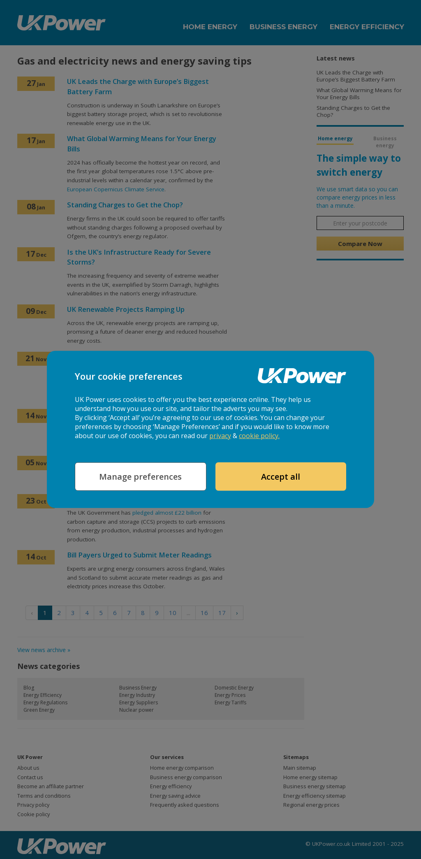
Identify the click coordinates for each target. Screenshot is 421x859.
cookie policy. (259, 435)
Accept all (280, 476)
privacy (220, 435)
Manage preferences (140, 476)
